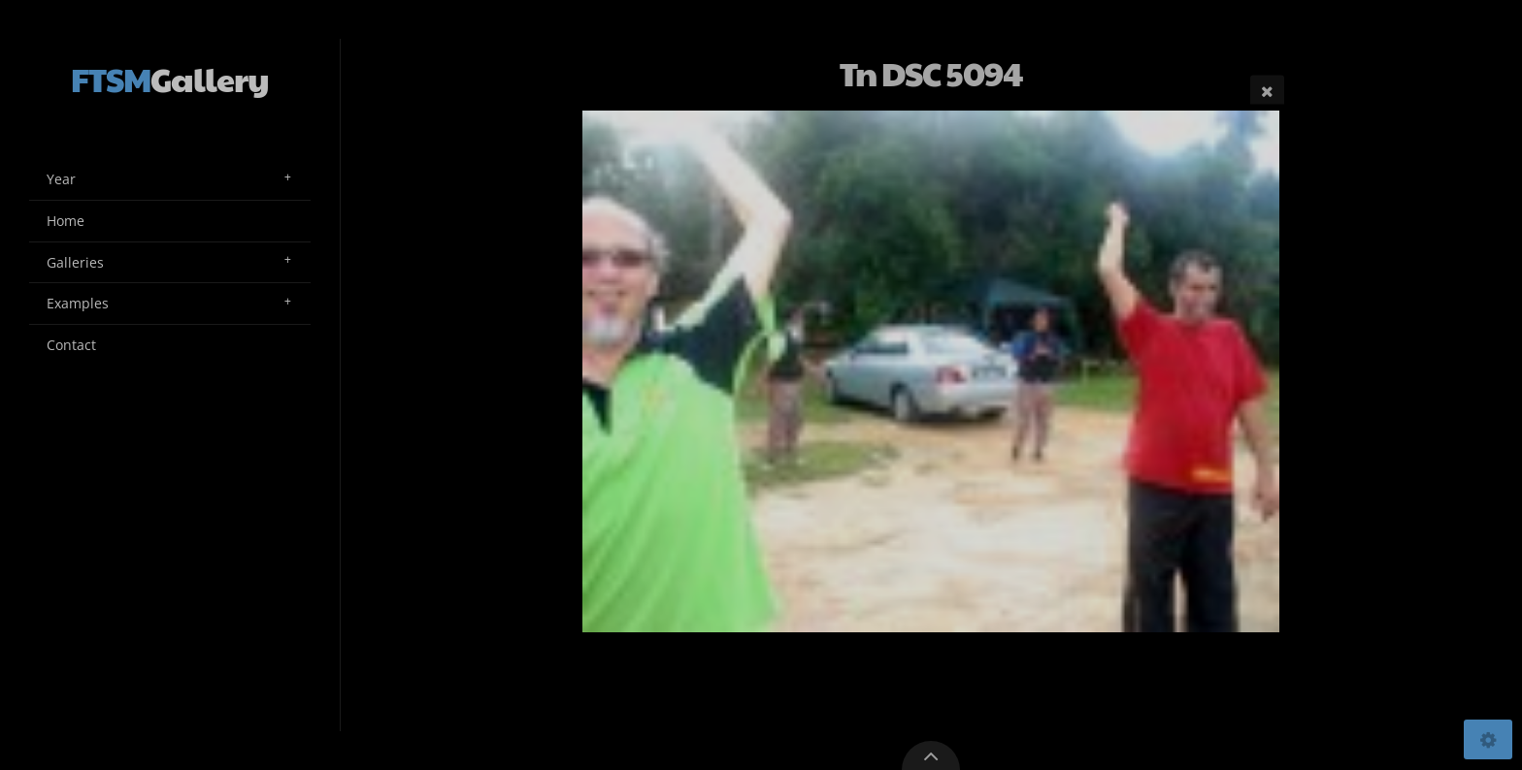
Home (65, 220)
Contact (71, 345)
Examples (78, 303)
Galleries (75, 262)
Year (61, 179)
